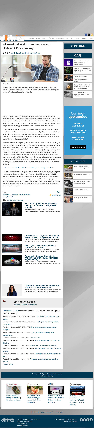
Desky (38, 38)
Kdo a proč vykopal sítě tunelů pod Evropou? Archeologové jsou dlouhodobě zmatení (82, 86)
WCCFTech (12, 200)
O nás (51, 412)
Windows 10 (7, 194)
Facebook (35, 412)
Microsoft (10, 197)
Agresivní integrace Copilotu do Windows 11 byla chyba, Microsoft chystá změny (41, 258)
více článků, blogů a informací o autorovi (25, 304)
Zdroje (91, 38)
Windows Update (17, 194)
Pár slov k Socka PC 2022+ (81, 189)
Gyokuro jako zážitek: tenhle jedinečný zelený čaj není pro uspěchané (13, 398)
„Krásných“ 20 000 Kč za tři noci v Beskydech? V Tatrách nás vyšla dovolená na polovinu (77, 400)
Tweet (59, 192)
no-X (13, 53)
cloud (4, 197)
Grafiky (44, 38)
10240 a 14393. (35, 338)
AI (67, 38)
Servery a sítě (60, 38)
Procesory (31, 38)
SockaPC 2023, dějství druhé (81, 174)
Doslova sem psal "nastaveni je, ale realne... (44, 346)
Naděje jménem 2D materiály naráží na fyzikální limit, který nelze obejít (81, 94)
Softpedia (20, 200)
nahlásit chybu (56, 195)
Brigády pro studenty (47, 376)
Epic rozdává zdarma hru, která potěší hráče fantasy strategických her (82, 62)
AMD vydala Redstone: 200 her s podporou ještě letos (40, 246)
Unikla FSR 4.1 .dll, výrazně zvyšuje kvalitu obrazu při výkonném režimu (42, 236)
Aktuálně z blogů (78, 161)
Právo (72, 38)
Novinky (31, 53)
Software (37, 53)
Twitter (44, 412)
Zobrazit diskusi (8, 364)
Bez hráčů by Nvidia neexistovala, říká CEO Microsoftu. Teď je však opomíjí (41, 205)
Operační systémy (22, 53)
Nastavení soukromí (23, 425)
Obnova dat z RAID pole (39, 374)
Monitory (84, 38)
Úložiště (51, 38)
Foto (77, 38)
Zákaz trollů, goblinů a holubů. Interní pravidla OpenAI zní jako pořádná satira (82, 70)
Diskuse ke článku (11, 311)
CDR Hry (78, 55)
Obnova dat (50, 374)
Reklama (59, 412)
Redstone (27, 194)
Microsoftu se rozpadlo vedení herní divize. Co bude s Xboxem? (42, 287)
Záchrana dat (58, 374)
